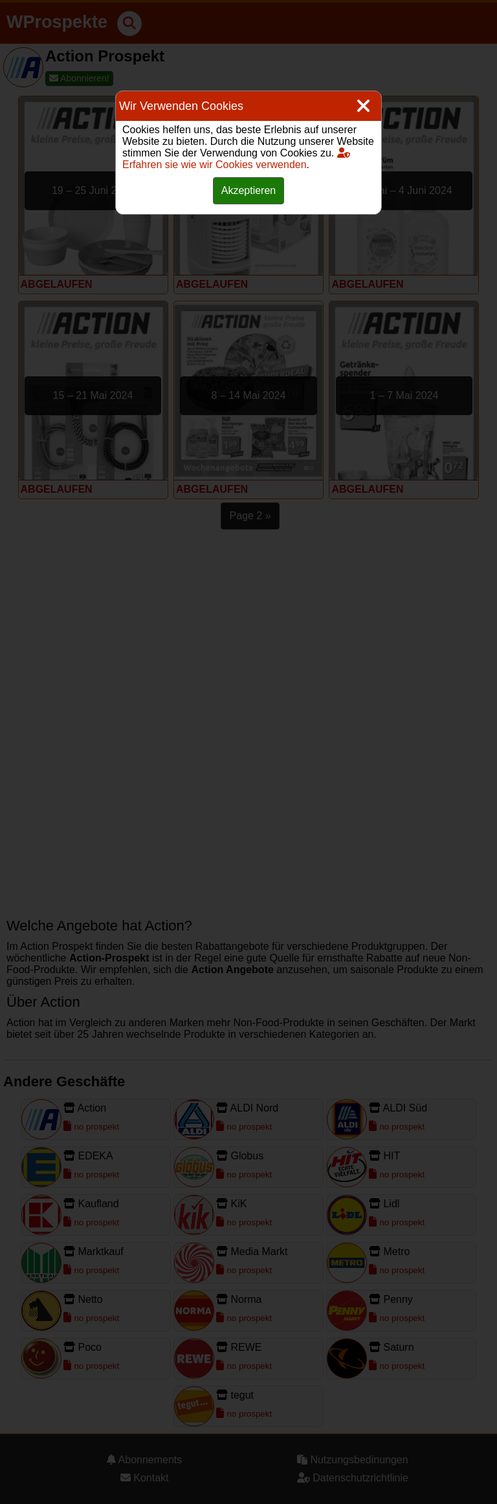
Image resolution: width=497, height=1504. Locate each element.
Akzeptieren (248, 190)
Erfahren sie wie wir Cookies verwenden (236, 158)
